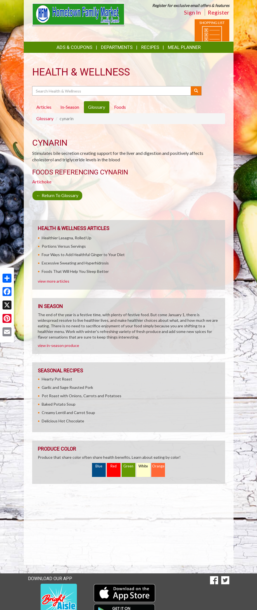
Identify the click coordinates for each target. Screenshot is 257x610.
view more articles (53, 281)
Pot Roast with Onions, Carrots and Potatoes (81, 395)
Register (218, 12)
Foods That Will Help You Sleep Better (75, 271)
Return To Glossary (57, 195)
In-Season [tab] (69, 107)
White (143, 466)
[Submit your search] (196, 91)
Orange (158, 466)
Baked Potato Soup (59, 404)
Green (128, 466)
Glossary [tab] (96, 107)
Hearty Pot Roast (57, 379)
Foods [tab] (120, 107)
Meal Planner (184, 47)
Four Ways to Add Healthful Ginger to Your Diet (83, 254)
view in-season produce (58, 345)
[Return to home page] (78, 13)
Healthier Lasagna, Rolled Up (66, 237)
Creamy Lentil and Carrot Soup (68, 412)
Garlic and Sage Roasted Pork (67, 387)
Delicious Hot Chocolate (63, 421)
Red (113, 466)
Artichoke (41, 181)
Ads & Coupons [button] (74, 47)
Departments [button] (117, 47)
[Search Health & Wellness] (112, 91)
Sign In (192, 12)
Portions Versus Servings (64, 246)
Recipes (150, 47)
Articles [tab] (43, 107)
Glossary (44, 118)
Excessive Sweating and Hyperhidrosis (75, 263)
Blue (98, 466)
